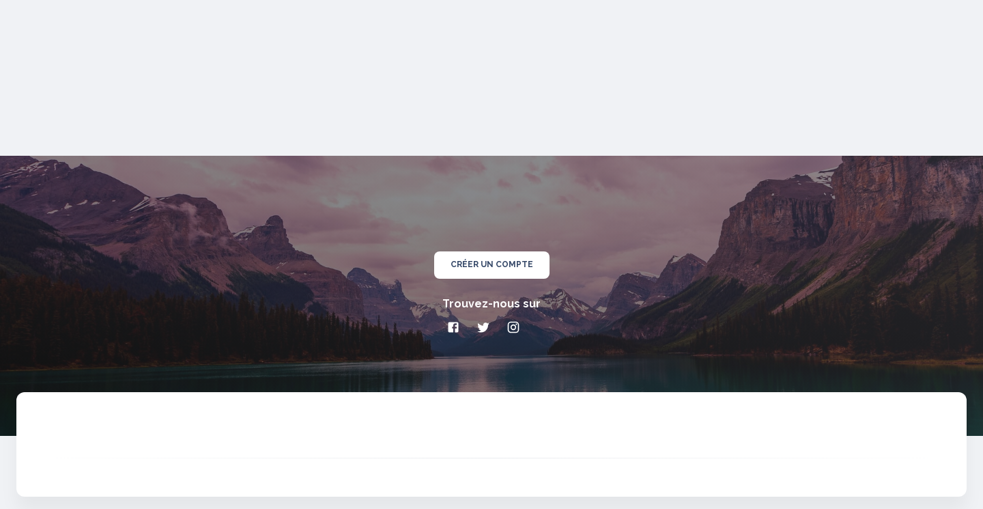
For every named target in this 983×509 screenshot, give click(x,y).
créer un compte (492, 265)
